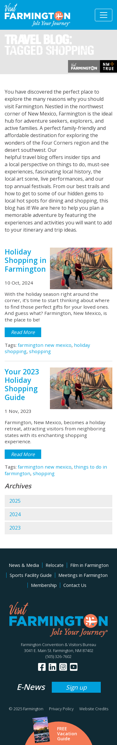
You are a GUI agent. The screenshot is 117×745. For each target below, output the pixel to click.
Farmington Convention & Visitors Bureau (58, 644)
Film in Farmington (89, 565)
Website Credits (93, 709)
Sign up (76, 687)
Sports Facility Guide (31, 575)
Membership (44, 585)
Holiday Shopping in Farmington (25, 260)
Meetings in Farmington (83, 575)
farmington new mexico (44, 345)
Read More (23, 332)
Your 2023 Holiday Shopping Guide (22, 384)
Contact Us (74, 585)
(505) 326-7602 (58, 656)
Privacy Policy (61, 709)
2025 (15, 500)
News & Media (24, 565)
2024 (15, 514)
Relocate (55, 565)
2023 (15, 527)
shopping (40, 351)
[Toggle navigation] (103, 15)
